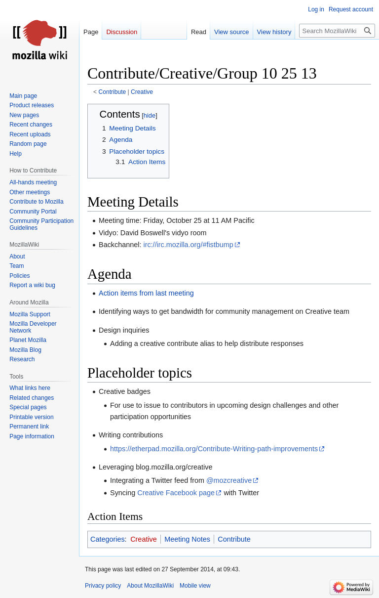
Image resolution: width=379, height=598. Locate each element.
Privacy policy (103, 585)
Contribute (112, 91)
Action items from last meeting (146, 293)
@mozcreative (229, 480)
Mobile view (195, 585)
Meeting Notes (187, 539)
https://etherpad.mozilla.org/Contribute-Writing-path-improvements (214, 449)
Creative (142, 91)
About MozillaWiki (150, 585)
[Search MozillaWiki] (337, 31)
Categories (107, 539)
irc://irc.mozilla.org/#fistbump (188, 245)
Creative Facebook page (176, 493)
